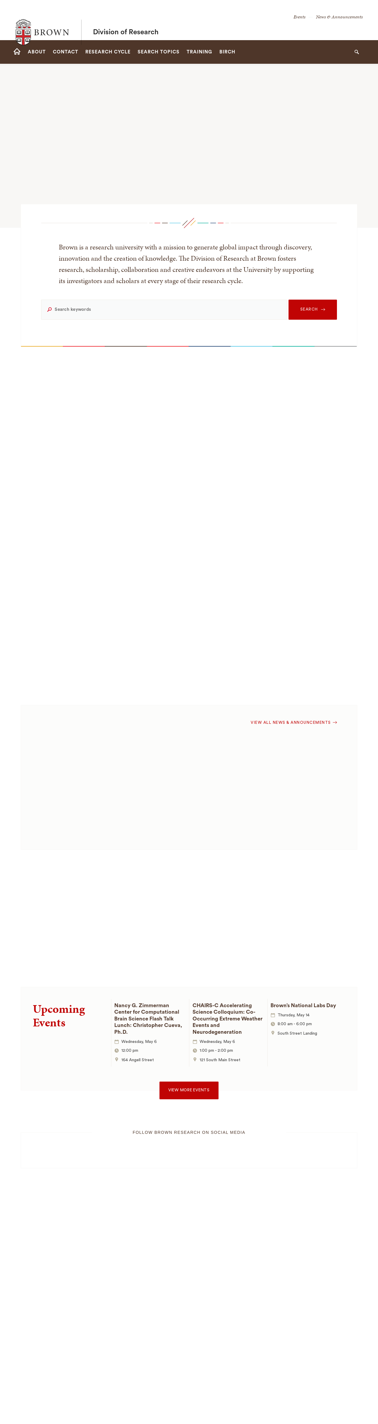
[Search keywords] (164, 310)
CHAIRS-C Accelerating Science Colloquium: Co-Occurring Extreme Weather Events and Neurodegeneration (228, 1019)
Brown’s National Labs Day (303, 1005)
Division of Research (126, 20)
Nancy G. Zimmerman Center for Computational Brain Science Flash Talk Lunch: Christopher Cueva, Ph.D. (148, 1019)
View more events (189, 1090)
